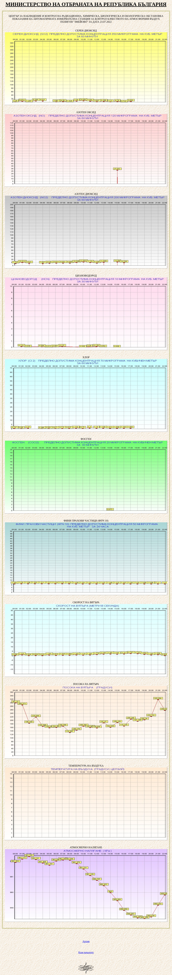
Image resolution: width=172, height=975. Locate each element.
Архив (86, 941)
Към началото (86, 952)
